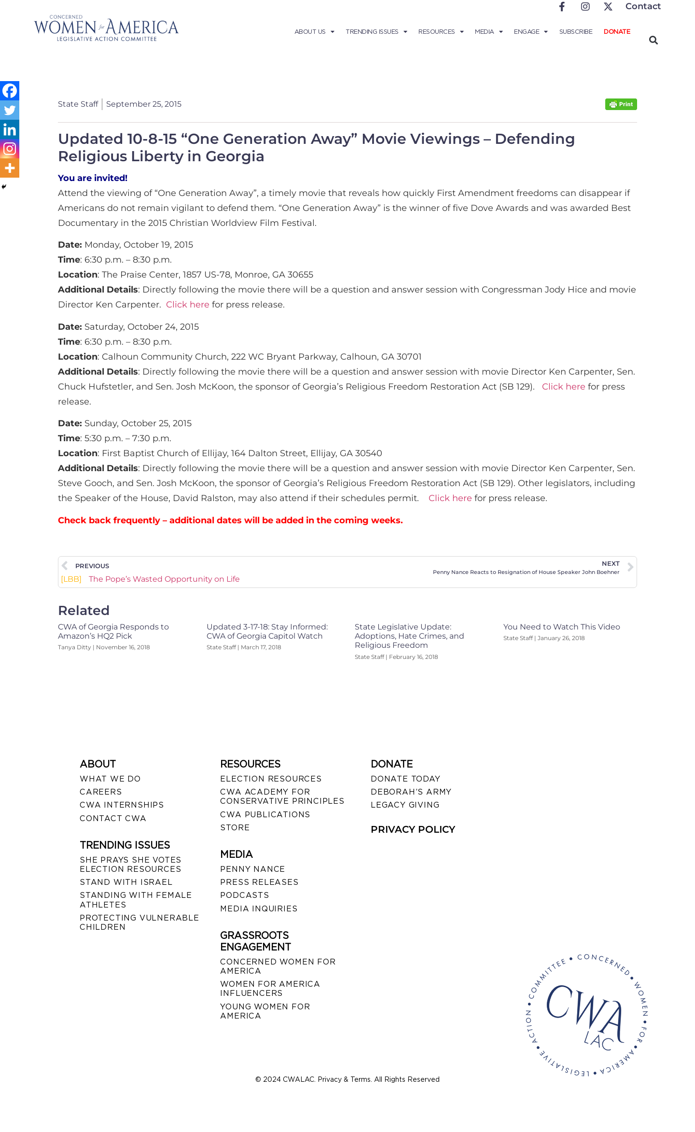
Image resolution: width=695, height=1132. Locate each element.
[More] (9, 168)
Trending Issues (376, 32)
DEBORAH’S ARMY (411, 792)
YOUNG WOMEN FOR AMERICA (265, 1011)
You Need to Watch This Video (561, 626)
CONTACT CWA (113, 818)
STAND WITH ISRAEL (126, 882)
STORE (235, 827)
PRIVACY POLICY (413, 829)
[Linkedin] (9, 129)
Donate (617, 31)
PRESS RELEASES (259, 882)
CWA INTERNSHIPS (122, 805)
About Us (314, 32)
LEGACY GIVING (405, 805)
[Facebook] (9, 90)
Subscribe (576, 31)
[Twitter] (9, 110)
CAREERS (101, 792)
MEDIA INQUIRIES (258, 908)
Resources (440, 32)
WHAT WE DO (110, 778)
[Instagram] (9, 148)
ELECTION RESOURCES (270, 778)
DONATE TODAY (406, 778)
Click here (187, 304)
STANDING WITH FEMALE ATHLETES (136, 900)
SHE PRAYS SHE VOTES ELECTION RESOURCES (130, 864)
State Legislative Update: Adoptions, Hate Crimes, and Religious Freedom (409, 636)
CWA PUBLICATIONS (265, 814)
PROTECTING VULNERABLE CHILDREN (139, 922)
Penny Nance (252, 869)
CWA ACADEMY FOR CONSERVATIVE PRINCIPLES (282, 796)
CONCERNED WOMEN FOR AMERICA (277, 966)
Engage (531, 32)
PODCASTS (244, 895)
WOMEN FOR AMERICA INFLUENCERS (270, 988)
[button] (653, 40)
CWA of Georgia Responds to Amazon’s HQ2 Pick (113, 631)
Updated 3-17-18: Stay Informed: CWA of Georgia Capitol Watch (267, 631)
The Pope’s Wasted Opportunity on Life (150, 579)
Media (488, 32)
